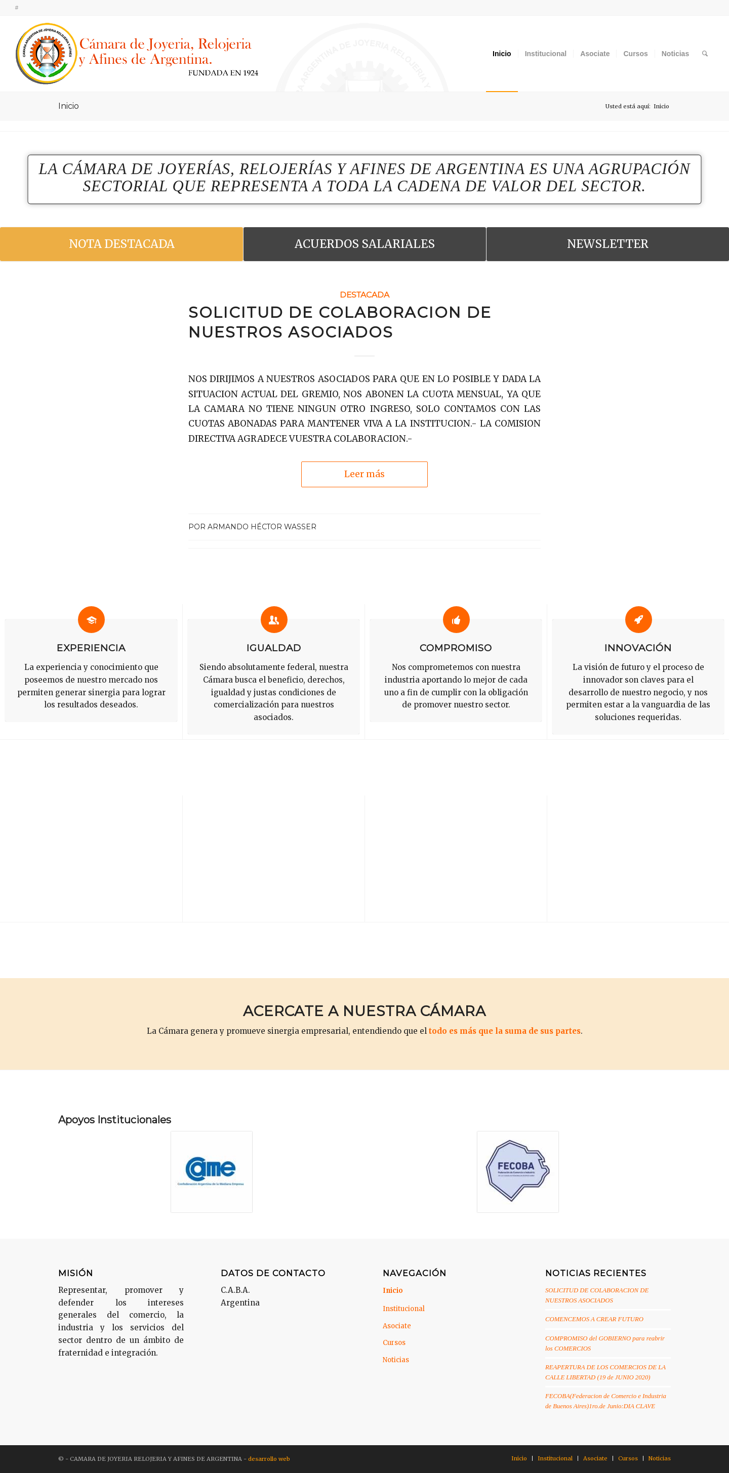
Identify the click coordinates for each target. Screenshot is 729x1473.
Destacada (364, 295)
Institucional (404, 1308)
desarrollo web (269, 1458)
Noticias (396, 1360)
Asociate (397, 1326)
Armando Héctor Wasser (262, 526)
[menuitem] (502, 54)
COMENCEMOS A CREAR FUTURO (594, 1319)
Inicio (68, 106)
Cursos (394, 1342)
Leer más (364, 474)
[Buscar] (705, 54)
